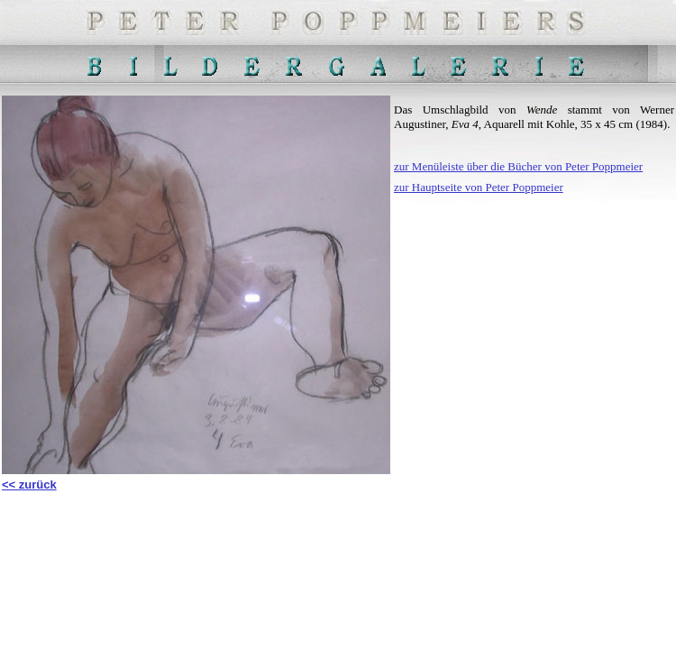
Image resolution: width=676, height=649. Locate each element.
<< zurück (29, 484)
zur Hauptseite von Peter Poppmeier (478, 187)
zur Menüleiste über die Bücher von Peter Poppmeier (518, 166)
